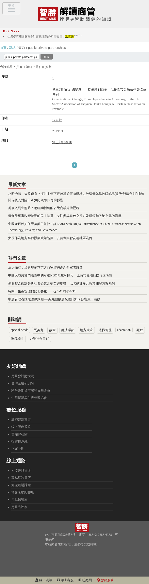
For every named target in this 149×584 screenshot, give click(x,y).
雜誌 (12, 47)
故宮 (52, 330)
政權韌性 (17, 338)
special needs (19, 330)
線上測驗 (43, 580)
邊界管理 (105, 330)
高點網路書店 (21, 477)
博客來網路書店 (22, 492)
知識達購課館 (21, 485)
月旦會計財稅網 (22, 376)
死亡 (139, 330)
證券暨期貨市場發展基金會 (30, 390)
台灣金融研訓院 (22, 383)
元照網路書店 (21, 470)
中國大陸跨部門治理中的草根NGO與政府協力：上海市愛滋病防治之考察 (60, 275)
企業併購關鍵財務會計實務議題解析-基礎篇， (44, 36)
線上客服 (65, 580)
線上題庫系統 (21, 427)
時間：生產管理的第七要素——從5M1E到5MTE (42, 291)
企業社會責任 (39, 338)
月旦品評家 (19, 507)
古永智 (57, 120)
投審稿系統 (19, 441)
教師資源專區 (21, 419)
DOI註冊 (17, 448)
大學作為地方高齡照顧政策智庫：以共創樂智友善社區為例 (50, 238)
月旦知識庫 (19, 499)
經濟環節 (67, 330)
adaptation (124, 330)
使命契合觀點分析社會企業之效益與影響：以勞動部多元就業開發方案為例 (61, 283)
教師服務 (105, 580)
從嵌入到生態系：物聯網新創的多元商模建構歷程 (43, 208)
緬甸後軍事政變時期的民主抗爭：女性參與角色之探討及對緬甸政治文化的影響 (64, 216)
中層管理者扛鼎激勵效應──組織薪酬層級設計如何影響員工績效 (54, 299)
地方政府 (86, 330)
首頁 (3, 47)
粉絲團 (85, 580)
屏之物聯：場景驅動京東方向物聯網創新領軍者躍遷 (45, 267)
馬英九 (39, 330)
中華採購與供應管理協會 (29, 398)
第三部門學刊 (62, 142)
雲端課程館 (19, 434)
